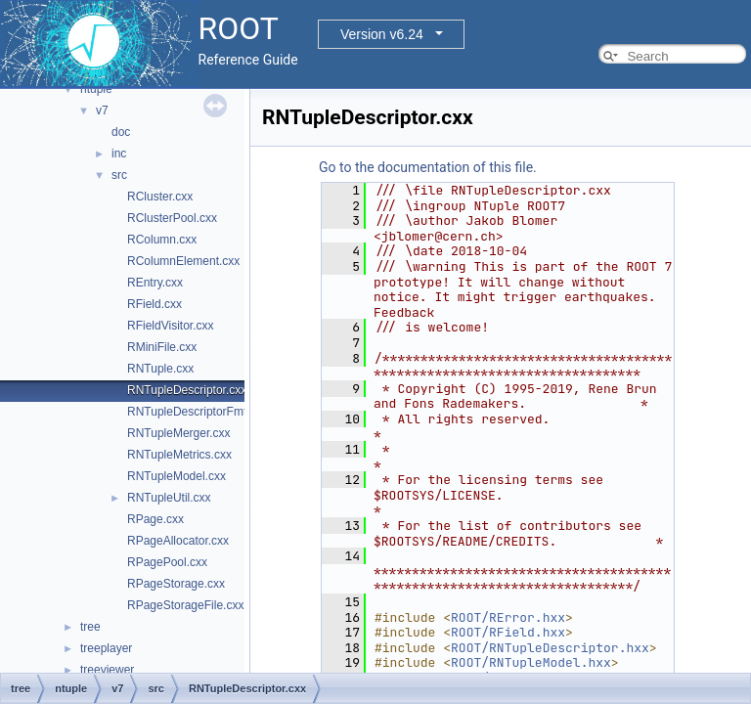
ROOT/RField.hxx (508, 632)
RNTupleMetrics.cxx (179, 455)
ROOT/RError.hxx (508, 617)
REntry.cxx (155, 282)
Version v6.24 (381, 34)
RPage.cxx (155, 519)
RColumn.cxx (162, 239)
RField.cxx (154, 304)
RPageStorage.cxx (176, 584)
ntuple (96, 89)
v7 (102, 110)
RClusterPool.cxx (172, 218)
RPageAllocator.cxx (178, 541)
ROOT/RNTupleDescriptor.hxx (550, 647)
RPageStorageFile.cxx (185, 605)
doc (120, 132)
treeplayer (106, 648)
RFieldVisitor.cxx (170, 325)
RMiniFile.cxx (162, 347)
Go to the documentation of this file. (428, 167)
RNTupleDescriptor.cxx (186, 390)
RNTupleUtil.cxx (169, 498)
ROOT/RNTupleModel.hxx (531, 662)
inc (118, 153)
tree (90, 627)
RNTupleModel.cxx (176, 476)
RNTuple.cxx (160, 368)
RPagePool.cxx (167, 562)
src (119, 175)
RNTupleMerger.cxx (179, 433)
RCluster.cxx (160, 196)
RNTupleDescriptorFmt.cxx (197, 411)
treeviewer (107, 670)
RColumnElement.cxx (183, 261)
